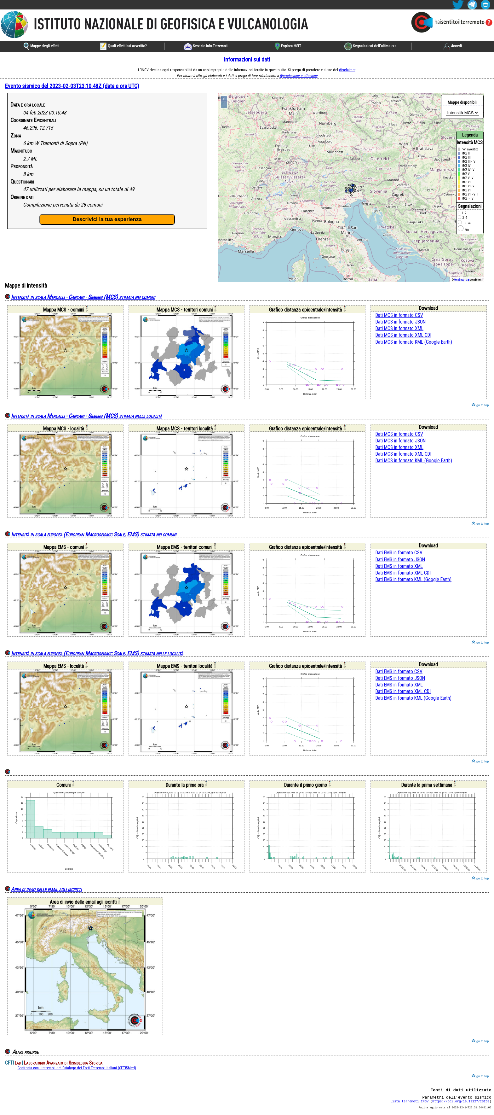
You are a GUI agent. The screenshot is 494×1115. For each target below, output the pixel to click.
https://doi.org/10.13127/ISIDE (460, 1104)
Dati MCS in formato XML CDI (403, 335)
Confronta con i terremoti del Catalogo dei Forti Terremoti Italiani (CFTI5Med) (77, 1068)
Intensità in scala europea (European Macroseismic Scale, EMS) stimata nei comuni (93, 534)
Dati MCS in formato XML (399, 328)
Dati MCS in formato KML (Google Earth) (414, 342)
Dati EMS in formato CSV (399, 553)
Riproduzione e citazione (299, 75)
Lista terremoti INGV (409, 1104)
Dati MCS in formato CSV (399, 315)
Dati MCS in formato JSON (401, 322)
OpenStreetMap (461, 279)
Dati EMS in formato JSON (400, 560)
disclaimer (347, 70)
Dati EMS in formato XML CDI (403, 573)
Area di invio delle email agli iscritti (46, 889)
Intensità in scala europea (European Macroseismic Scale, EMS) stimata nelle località (97, 653)
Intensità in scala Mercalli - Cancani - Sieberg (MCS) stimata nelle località (86, 415)
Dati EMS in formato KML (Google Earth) (413, 579)
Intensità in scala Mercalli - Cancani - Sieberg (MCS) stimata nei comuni (83, 297)
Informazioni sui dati (247, 59)
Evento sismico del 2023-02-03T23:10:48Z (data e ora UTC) (72, 86)
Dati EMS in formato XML (399, 566)
